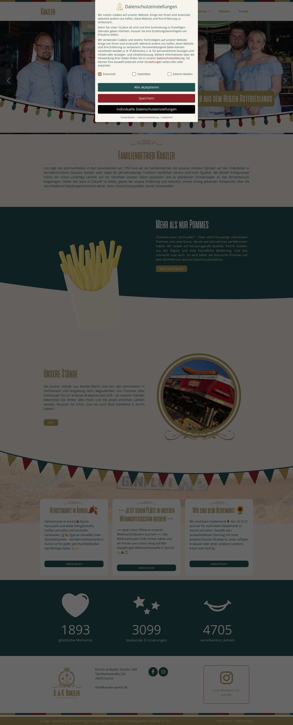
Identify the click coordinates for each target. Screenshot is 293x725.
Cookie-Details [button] (128, 117)
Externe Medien (180, 74)
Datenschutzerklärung (171, 58)
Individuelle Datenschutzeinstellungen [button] (147, 109)
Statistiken (141, 74)
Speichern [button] (146, 98)
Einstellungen (153, 62)
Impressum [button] (167, 117)
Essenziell (106, 74)
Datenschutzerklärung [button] (148, 117)
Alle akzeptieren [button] (146, 87)
